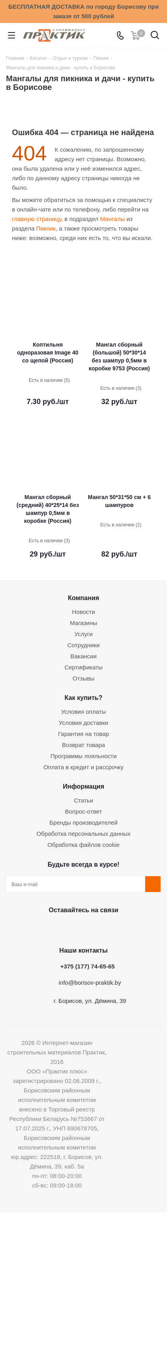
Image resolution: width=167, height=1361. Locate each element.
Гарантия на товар (83, 733)
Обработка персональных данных (84, 833)
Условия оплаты (83, 711)
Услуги (83, 634)
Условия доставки (83, 722)
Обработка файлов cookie (83, 844)
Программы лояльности (83, 756)
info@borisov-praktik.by (90, 982)
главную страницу (36, 218)
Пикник (46, 228)
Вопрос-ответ (83, 811)
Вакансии (83, 656)
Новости (83, 611)
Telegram (101, 928)
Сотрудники (83, 645)
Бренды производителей (83, 822)
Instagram (81, 928)
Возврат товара (83, 744)
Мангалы (112, 218)
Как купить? (83, 697)
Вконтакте (42, 928)
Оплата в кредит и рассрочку (83, 767)
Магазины (83, 623)
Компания (83, 597)
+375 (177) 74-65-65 (87, 966)
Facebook (62, 928)
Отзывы (84, 678)
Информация (83, 786)
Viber (121, 928)
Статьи (83, 800)
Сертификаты (83, 667)
